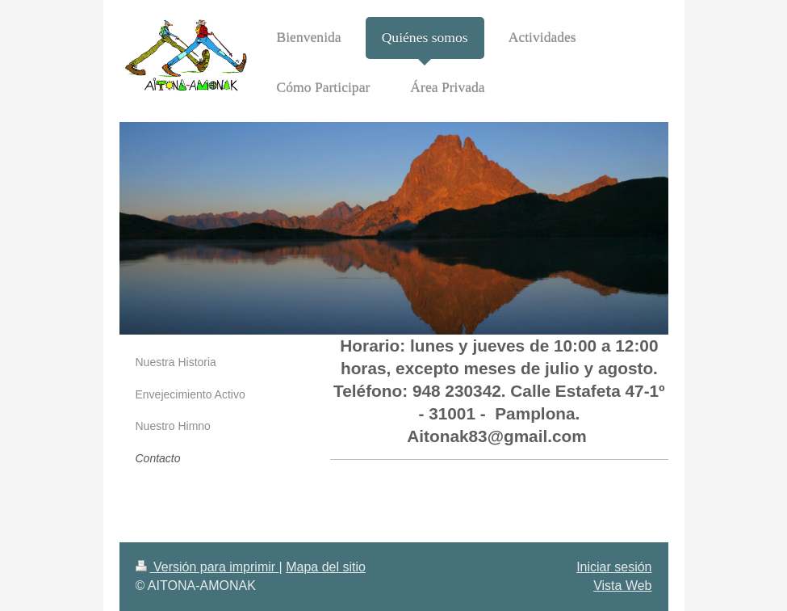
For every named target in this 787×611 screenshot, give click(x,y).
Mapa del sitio (326, 567)
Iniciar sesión (613, 567)
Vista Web (622, 585)
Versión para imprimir (207, 567)
